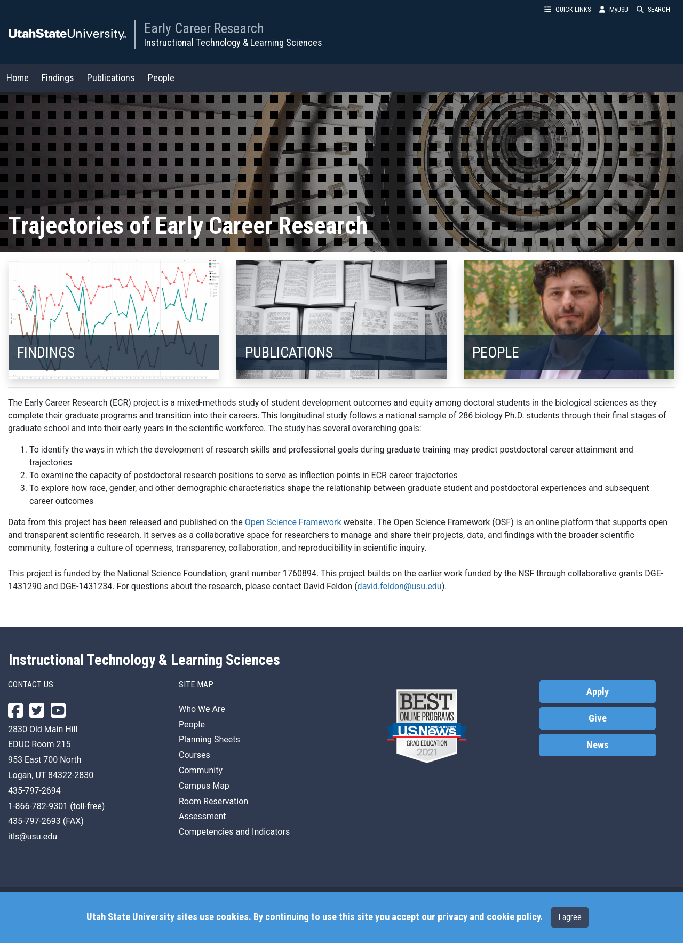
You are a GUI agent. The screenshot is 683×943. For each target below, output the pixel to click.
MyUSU (613, 9)
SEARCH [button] (653, 9)
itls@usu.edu (32, 836)
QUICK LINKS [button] (567, 9)
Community (201, 770)
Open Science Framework (293, 522)
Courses (194, 755)
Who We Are (202, 709)
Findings (58, 77)
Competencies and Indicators (234, 832)
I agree (570, 917)
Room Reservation (213, 801)
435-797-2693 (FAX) (46, 821)
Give (598, 718)
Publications (111, 77)
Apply (597, 692)
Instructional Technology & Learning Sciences (233, 42)
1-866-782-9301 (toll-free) (56, 806)
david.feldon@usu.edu (400, 586)
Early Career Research (204, 28)
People (161, 77)
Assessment (202, 816)
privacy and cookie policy (489, 917)
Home (17, 77)
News (597, 745)
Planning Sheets (209, 739)
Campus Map (204, 786)
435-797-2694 (34, 791)
